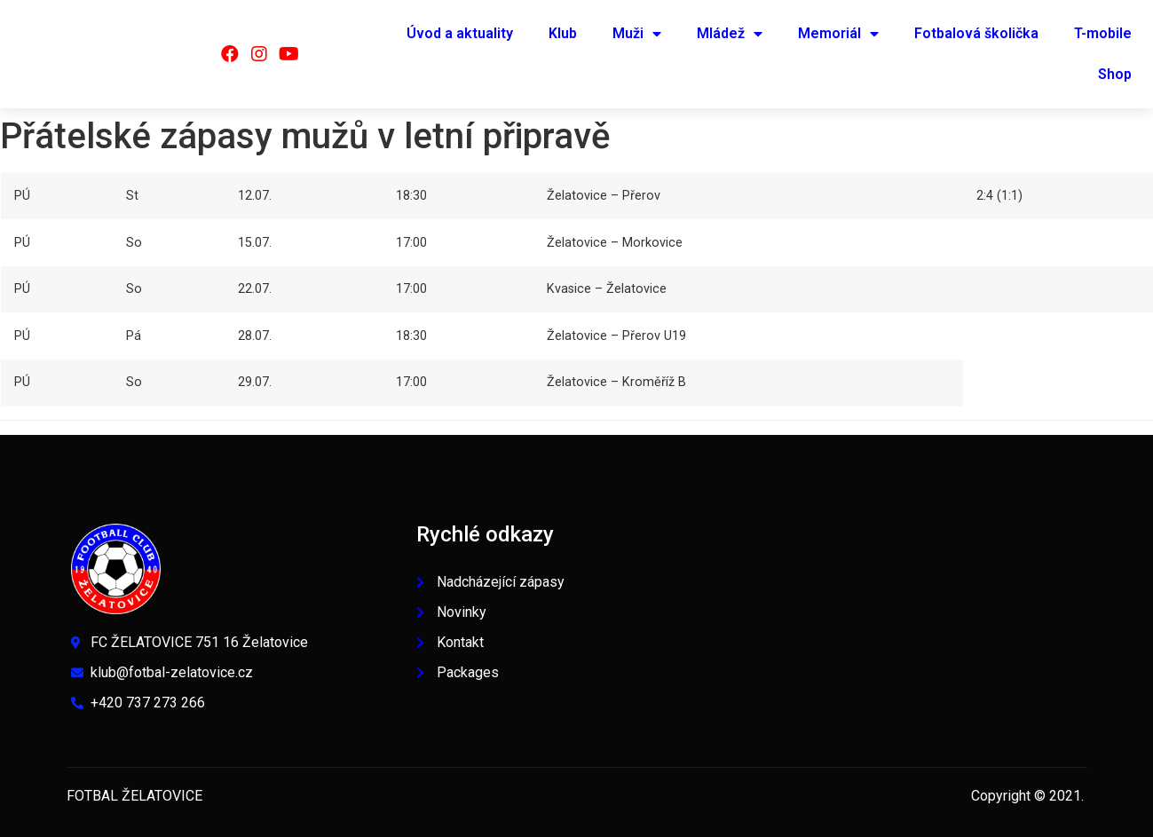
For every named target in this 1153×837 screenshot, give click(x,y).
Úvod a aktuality (460, 33)
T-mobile (1103, 33)
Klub (563, 33)
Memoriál (838, 34)
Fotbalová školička (976, 33)
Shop (1115, 74)
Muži (636, 34)
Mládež (729, 34)
